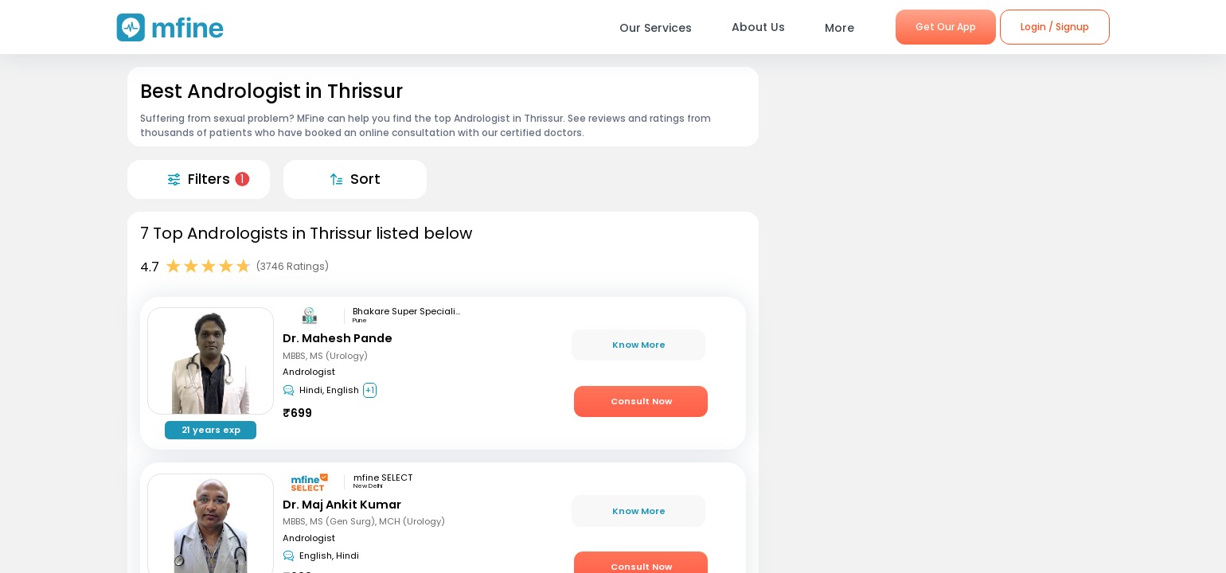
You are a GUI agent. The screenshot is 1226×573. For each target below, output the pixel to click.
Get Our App (946, 26)
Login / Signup (1055, 26)
